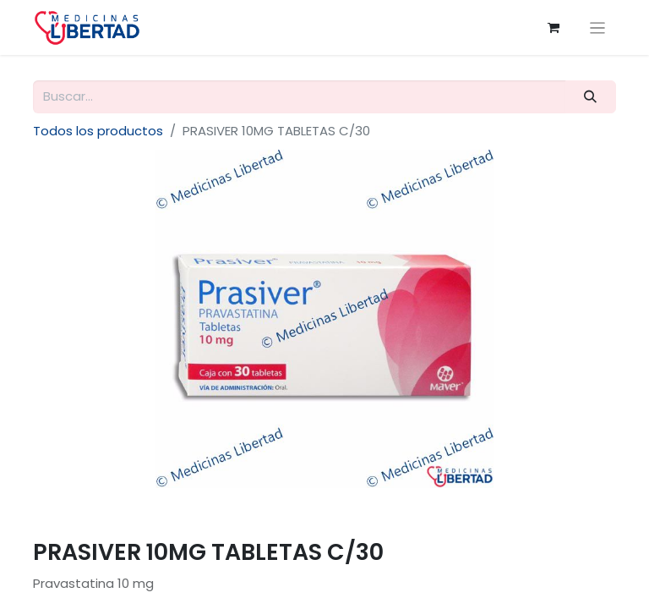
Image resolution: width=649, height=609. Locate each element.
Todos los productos (98, 131)
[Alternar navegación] (598, 27)
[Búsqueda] (590, 96)
